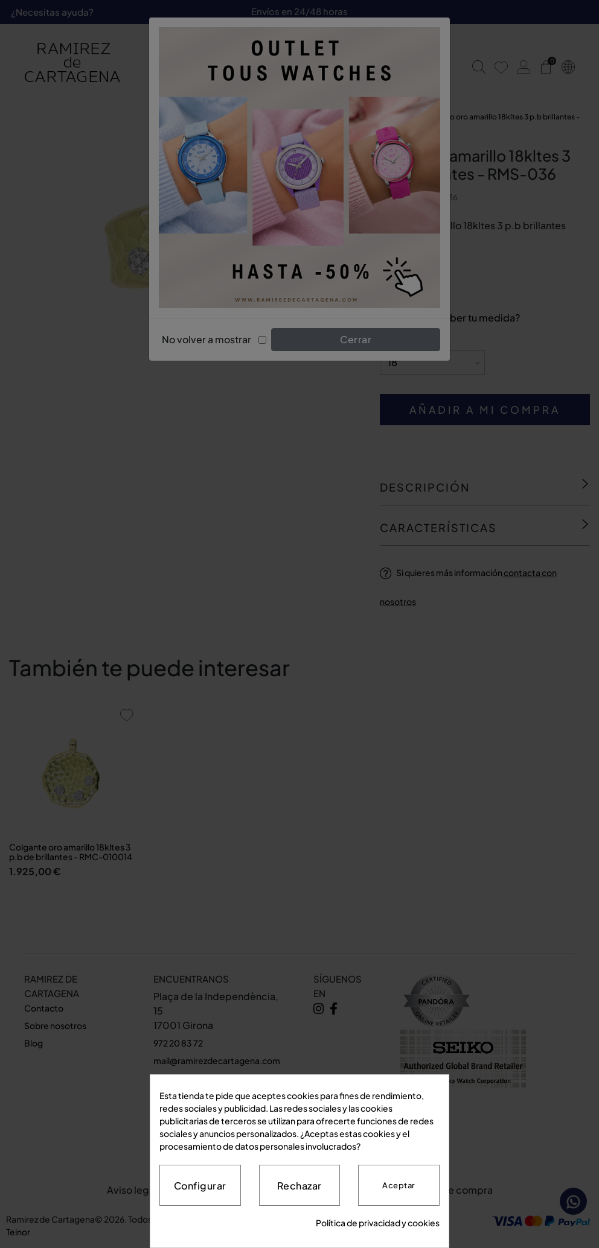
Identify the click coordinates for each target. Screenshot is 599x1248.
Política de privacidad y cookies (378, 1222)
